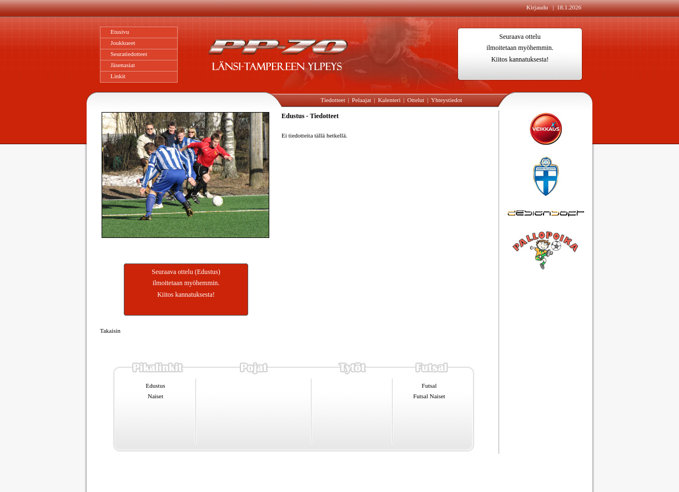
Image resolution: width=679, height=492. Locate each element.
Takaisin (110, 330)
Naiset (155, 396)
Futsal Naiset (429, 396)
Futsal (429, 385)
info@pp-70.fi (322, 474)
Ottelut (416, 100)
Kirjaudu (538, 7)
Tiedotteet (333, 100)
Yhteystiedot (446, 100)
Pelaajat (361, 100)
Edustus (155, 385)
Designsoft (477, 475)
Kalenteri (389, 100)
